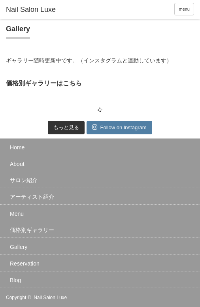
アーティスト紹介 (32, 197)
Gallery (18, 247)
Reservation (25, 263)
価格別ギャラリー (32, 230)
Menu (17, 214)
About (17, 164)
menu (184, 9)
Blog (15, 280)
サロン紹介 (24, 180)
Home (17, 147)
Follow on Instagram (119, 127)
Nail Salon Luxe (50, 297)
